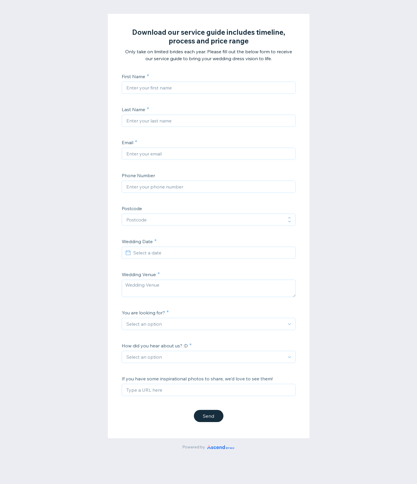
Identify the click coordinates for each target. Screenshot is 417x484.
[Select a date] (212, 252)
